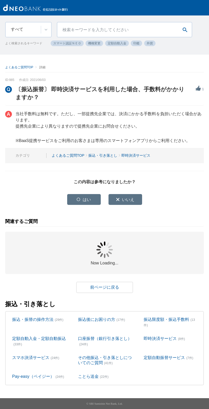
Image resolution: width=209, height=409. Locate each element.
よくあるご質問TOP (19, 67)
